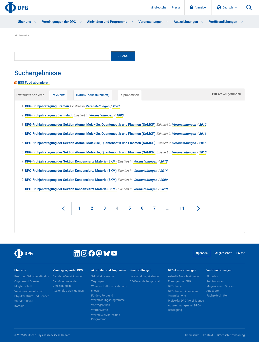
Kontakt (19, 306)
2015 (202, 143)
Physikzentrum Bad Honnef (31, 296)
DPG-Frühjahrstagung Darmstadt (49, 115)
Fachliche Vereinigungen (68, 276)
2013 (202, 134)
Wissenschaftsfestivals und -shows (109, 288)
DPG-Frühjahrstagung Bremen (47, 106)
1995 (119, 115)
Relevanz (58, 95)
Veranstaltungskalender (145, 276)
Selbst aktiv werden (103, 276)
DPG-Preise (175, 286)
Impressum (192, 335)
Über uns (24, 22)
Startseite (22, 35)
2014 (163, 171)
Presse (176, 7)
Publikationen (215, 281)
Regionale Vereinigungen (68, 290)
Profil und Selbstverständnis (32, 276)
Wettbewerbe (99, 309)
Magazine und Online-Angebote (220, 288)
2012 (202, 125)
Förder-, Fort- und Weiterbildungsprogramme (108, 298)
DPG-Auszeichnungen (182, 270)
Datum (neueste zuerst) (92, 95)
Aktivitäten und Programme (107, 22)
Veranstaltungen (150, 22)
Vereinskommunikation (28, 291)
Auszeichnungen (186, 22)
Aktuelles (212, 276)
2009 (163, 180)
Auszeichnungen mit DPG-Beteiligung (184, 307)
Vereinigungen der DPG (59, 22)
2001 (116, 106)
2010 (202, 152)
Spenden (202, 253)
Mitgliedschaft (159, 7)
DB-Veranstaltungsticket (145, 281)
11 (182, 208)
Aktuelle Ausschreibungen (184, 276)
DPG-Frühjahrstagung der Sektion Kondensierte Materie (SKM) (71, 161)
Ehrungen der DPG (179, 281)
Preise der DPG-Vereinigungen (186, 300)
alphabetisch (130, 95)
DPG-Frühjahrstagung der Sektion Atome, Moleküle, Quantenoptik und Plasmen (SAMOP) (90, 125)
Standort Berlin (23, 301)
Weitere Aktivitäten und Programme (105, 317)
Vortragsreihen (100, 305)
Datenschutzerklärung (231, 335)
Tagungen (97, 281)
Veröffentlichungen (223, 22)
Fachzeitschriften (217, 295)
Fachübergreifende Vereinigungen (64, 283)
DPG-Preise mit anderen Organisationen (183, 293)
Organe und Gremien (27, 281)
